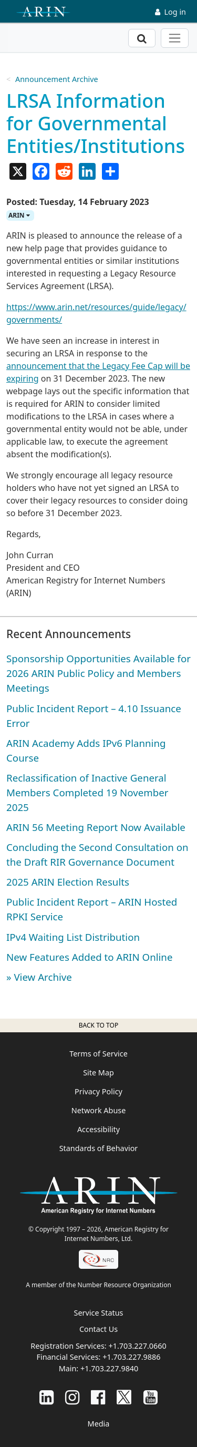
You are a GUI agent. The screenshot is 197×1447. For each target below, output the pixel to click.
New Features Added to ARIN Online (89, 956)
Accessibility (98, 1129)
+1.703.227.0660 (137, 1346)
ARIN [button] (19, 215)
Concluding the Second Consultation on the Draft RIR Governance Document (97, 854)
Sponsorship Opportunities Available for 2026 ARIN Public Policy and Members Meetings (98, 673)
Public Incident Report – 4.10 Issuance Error (93, 716)
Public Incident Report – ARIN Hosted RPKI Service (91, 909)
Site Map (98, 1072)
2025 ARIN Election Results (67, 881)
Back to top (98, 1025)
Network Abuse (98, 1110)
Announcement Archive (56, 79)
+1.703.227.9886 (131, 1357)
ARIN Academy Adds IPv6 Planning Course (86, 750)
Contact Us (98, 1329)
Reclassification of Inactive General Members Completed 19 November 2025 (87, 792)
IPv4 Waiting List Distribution (73, 936)
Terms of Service (98, 1054)
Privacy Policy (98, 1091)
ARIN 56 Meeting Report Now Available (95, 827)
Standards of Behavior (98, 1148)
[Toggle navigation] (175, 38)
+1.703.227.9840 (109, 1368)
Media (99, 1424)
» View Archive (39, 976)
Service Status (98, 1313)
